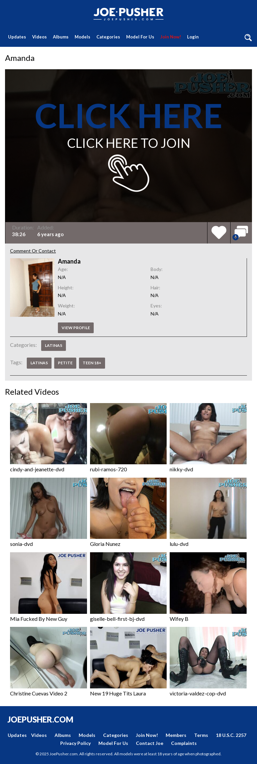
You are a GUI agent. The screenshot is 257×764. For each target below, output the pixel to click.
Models (82, 36)
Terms (201, 735)
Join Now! (170, 36)
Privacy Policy (75, 743)
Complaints (184, 743)
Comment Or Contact (33, 251)
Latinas (53, 345)
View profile (76, 327)
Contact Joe (149, 743)
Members (176, 735)
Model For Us (140, 36)
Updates (17, 36)
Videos (39, 36)
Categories (108, 36)
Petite (65, 362)
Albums (61, 36)
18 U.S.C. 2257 (231, 735)
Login (193, 36)
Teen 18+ (92, 362)
